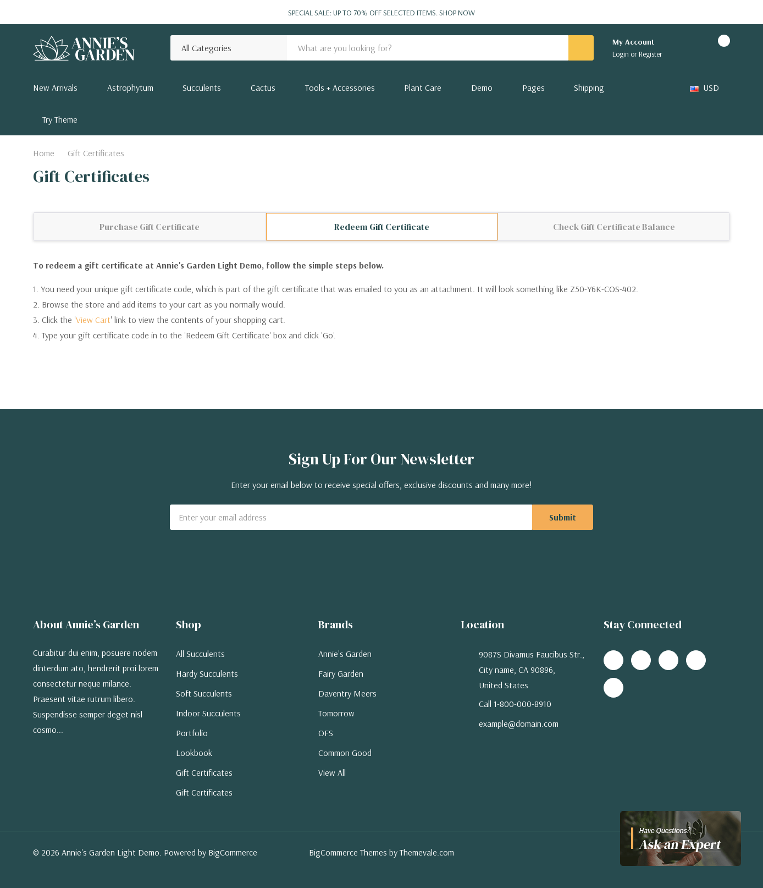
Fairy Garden (340, 673)
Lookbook (194, 752)
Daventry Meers (347, 693)
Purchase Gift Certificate (149, 227)
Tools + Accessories (340, 87)
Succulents (202, 87)
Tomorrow (336, 713)
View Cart (93, 319)
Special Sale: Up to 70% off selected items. (381, 13)
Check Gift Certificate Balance (614, 227)
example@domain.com (519, 723)
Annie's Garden (345, 653)
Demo (482, 87)
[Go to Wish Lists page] (684, 48)
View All (332, 772)
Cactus (263, 87)
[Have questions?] (680, 838)
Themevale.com (427, 852)
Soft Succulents (204, 693)
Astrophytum (130, 87)
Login (621, 54)
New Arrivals (55, 87)
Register (650, 54)
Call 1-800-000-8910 (515, 703)
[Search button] (581, 48)
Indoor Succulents (208, 713)
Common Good (345, 752)
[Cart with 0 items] (714, 48)
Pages (533, 87)
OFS (325, 732)
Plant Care (422, 87)
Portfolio (192, 732)
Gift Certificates (204, 772)
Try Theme (60, 119)
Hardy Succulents (207, 673)
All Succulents (200, 653)
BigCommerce (232, 852)
